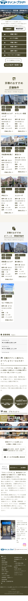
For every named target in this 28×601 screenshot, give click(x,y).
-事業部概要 (4, 562)
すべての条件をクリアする (13, 60)
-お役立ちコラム (18, 572)
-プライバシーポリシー (20, 570)
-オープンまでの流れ (6, 566)
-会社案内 (3, 558)
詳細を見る (9, 131)
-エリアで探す (5, 571)
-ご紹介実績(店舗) (19, 563)
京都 (3, 107)
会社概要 (23, 467)
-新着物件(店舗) (18, 557)
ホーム (3, 556)
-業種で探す (4, 569)
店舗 (3, 110)
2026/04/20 (14, 342)
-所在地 (3, 560)
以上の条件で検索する (13, 65)
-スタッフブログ (18, 574)
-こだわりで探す (5, 575)
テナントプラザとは (5, 467)
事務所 (8, 110)
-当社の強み (4, 564)
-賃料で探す (4, 573)
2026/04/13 (14, 348)
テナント (9, 107)
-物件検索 (3, 567)
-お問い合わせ (17, 569)
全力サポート (14, 467)
